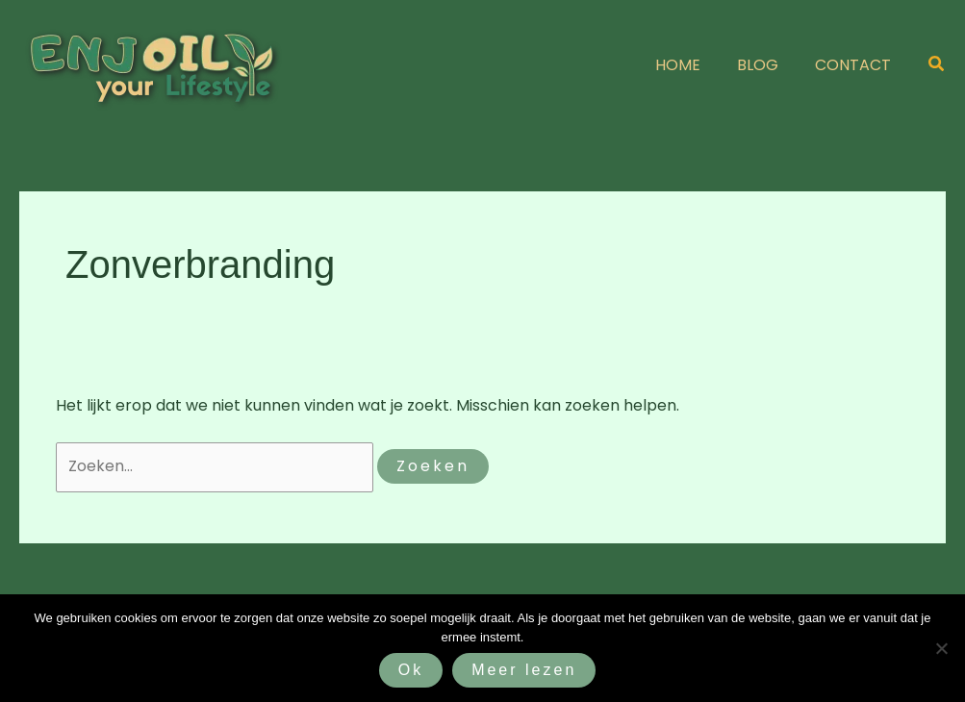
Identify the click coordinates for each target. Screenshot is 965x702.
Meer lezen (523, 670)
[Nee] (941, 648)
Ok (410, 670)
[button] (937, 65)
